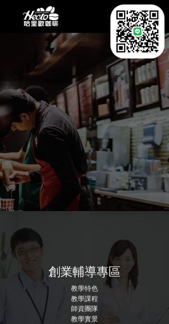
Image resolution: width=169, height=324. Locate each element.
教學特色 (84, 288)
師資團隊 (84, 309)
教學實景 (84, 319)
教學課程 (84, 299)
